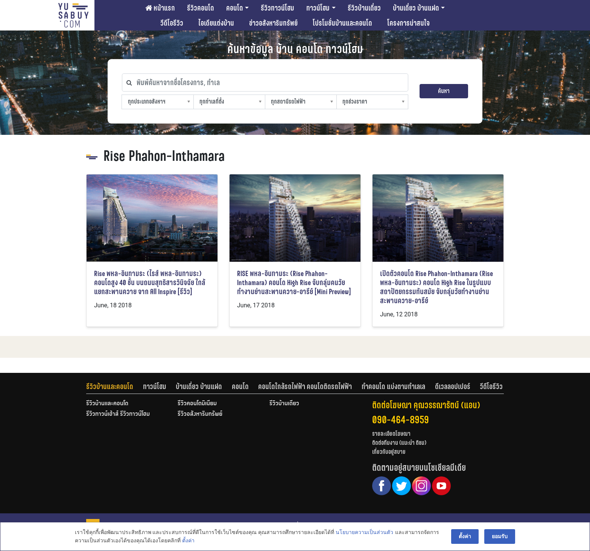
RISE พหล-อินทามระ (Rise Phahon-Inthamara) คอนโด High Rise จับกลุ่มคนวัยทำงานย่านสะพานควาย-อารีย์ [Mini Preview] (294, 282)
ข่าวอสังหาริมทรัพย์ (273, 23)
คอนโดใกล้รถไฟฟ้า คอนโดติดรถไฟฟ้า (305, 386)
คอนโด (234, 8)
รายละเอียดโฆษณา (391, 433)
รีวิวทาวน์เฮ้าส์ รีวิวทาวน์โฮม (118, 414)
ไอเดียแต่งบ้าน (216, 23)
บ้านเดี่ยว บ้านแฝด (416, 8)
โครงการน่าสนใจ (408, 23)
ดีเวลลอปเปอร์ (452, 386)
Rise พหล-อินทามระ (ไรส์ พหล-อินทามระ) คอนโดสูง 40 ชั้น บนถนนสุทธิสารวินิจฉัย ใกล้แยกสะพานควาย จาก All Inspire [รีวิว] (149, 282)
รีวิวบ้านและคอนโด (109, 386)
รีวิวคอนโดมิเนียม (197, 404)
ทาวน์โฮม (318, 8)
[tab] (114, 386)
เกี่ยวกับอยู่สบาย (389, 451)
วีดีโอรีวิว (171, 23)
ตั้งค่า (188, 541)
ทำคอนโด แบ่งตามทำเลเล (393, 386)
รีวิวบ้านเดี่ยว (364, 8)
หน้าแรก (160, 8)
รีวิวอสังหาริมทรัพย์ (200, 414)
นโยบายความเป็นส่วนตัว (364, 533)
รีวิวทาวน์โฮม (277, 8)
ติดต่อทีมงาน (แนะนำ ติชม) (399, 442)
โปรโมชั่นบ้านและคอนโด (342, 23)
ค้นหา (444, 91)
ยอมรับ (500, 537)
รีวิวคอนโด (200, 8)
